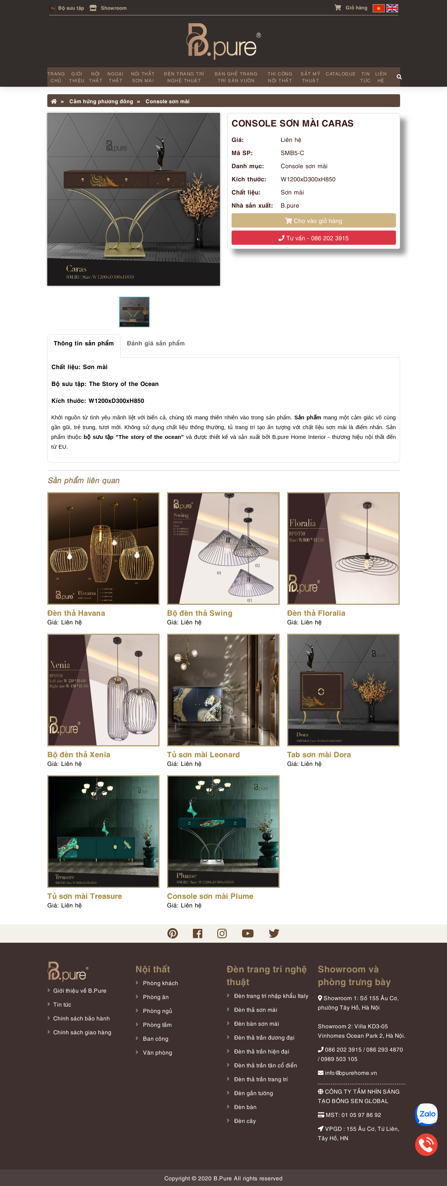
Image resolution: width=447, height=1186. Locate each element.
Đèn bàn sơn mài (256, 1023)
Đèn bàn (245, 1106)
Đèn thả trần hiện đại (261, 1051)
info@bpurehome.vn (347, 1072)
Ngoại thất (115, 76)
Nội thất (95, 76)
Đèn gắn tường (253, 1092)
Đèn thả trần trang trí (260, 1078)
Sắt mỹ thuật (311, 76)
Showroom (108, 7)
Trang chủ (56, 76)
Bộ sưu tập (66, 7)
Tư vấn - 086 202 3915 (313, 238)
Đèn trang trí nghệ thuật (184, 76)
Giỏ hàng (350, 7)
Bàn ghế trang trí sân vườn (236, 76)
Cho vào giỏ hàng (313, 220)
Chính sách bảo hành (81, 1018)
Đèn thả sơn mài (255, 1009)
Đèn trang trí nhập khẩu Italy (271, 995)
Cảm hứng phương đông (97, 100)
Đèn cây (244, 1120)
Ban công (155, 1038)
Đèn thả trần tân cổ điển (265, 1064)
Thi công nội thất (280, 76)
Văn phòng (156, 1052)
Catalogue (341, 73)
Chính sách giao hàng (82, 1031)
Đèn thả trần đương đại (264, 1037)
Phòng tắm (156, 1024)
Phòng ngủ (156, 1010)
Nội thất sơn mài (143, 76)
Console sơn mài (163, 100)
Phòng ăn (155, 996)
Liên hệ (381, 76)
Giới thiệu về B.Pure (80, 990)
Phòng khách (159, 982)
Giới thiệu (77, 76)
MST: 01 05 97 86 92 (349, 1114)
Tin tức (365, 76)
